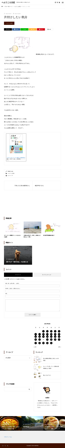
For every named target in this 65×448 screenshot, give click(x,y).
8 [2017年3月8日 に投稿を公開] (43, 334)
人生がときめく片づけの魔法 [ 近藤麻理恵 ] (16, 157)
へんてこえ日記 (9, 23)
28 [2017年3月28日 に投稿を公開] (39, 343)
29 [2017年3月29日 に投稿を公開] (43, 343)
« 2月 (35, 347)
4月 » (59, 347)
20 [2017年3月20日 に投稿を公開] (35, 339)
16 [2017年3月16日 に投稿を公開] (47, 336)
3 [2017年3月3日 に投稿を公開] (51, 331)
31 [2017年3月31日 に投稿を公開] (51, 343)
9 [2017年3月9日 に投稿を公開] (47, 334)
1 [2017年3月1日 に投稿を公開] (43, 331)
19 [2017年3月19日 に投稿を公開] (59, 336)
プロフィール (8, 437)
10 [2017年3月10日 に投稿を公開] (51, 334)
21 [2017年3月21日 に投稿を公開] (39, 339)
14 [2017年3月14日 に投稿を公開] (39, 336)
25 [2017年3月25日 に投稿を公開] (55, 339)
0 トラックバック (46, 274)
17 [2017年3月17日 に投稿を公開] (51, 336)
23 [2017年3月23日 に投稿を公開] (47, 339)
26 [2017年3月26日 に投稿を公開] (59, 339)
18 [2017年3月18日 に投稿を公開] (55, 336)
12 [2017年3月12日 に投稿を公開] (59, 334)
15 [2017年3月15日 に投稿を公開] (43, 336)
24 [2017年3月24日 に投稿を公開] (51, 339)
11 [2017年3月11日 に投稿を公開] (55, 334)
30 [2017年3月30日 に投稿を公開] (47, 343)
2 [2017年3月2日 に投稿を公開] (47, 331)
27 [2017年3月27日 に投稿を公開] (35, 343)
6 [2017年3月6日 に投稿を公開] (35, 334)
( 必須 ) (12, 283)
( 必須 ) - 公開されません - (13, 288)
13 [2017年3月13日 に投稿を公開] (35, 336)
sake (12, 171)
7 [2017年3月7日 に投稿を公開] (39, 334)
